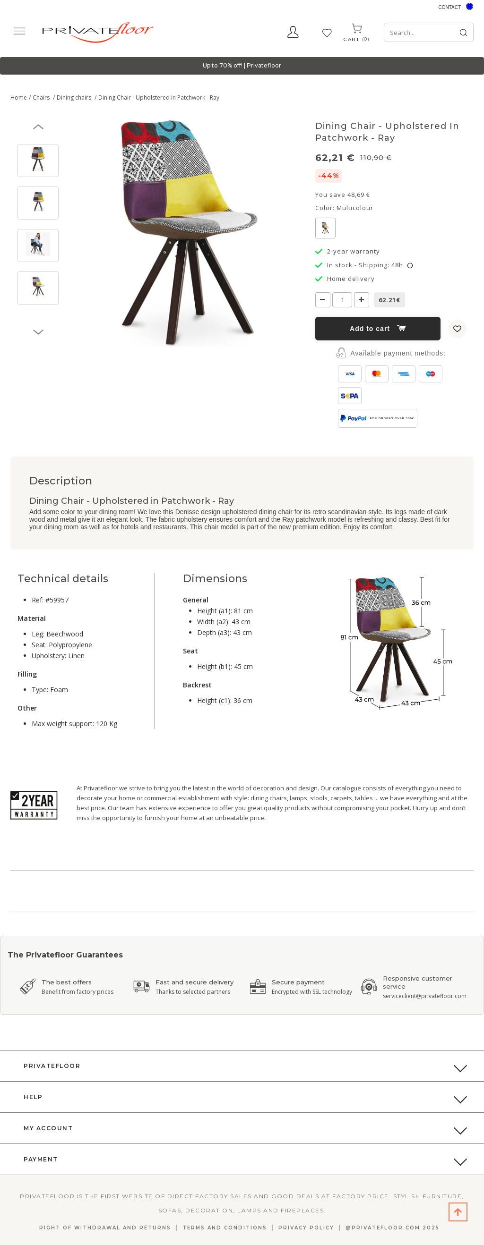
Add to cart (378, 328)
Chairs (42, 97)
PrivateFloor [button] (52, 1065)
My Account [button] (48, 1128)
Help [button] (33, 1097)
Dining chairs (75, 97)
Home (18, 97)
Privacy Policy (306, 1228)
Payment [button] (41, 1159)
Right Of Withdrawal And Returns (105, 1228)
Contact (449, 7)
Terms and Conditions (224, 1228)
